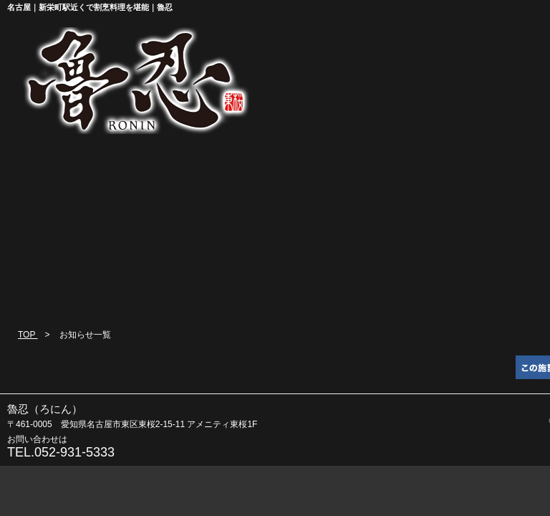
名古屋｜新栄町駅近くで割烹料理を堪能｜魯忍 (90, 7)
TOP (28, 335)
